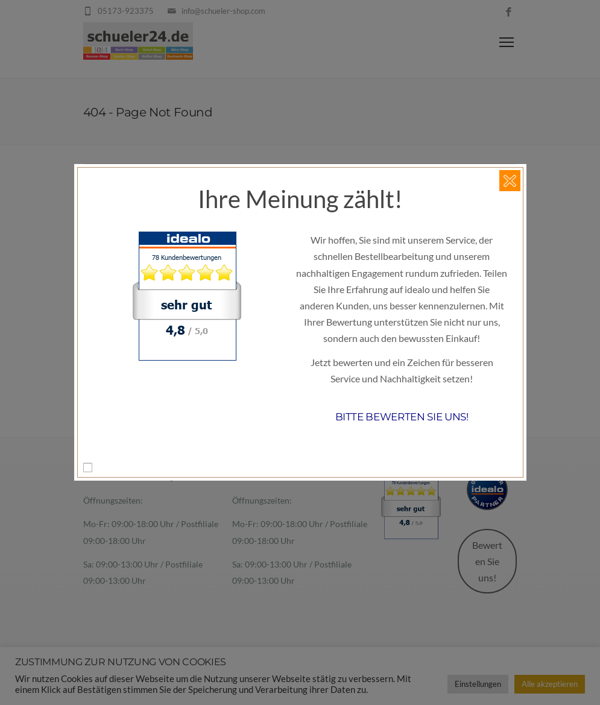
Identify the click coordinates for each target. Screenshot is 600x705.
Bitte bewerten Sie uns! (402, 417)
